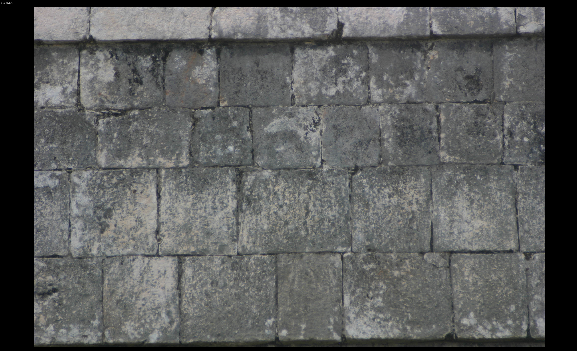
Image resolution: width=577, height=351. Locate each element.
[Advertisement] (17, 57)
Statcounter (7, 2)
